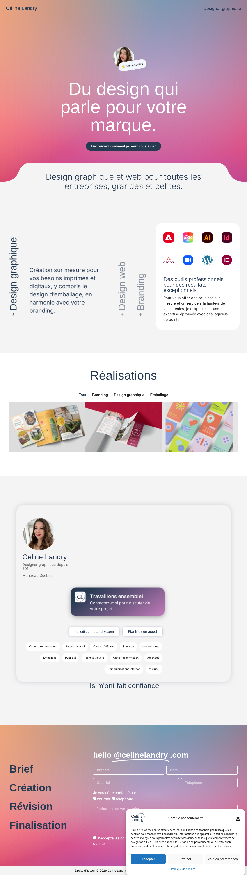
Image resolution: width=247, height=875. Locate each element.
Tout (82, 395)
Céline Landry (21, 8)
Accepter (148, 859)
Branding (100, 395)
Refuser (185, 859)
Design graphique (129, 395)
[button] (238, 818)
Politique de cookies (183, 869)
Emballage (159, 395)
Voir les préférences (223, 859)
